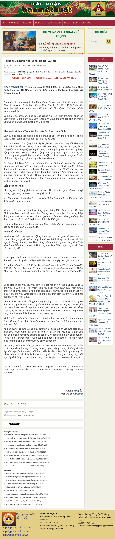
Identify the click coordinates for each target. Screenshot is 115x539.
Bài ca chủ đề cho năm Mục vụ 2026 (105, 239)
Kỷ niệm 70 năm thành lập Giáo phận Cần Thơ (100, 194)
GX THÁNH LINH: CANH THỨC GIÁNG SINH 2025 (100, 98)
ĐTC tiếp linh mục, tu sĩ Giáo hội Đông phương (22, 462)
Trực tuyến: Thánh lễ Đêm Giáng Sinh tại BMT (99, 155)
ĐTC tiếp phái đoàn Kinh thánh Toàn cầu (20, 504)
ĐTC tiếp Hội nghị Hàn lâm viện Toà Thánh (21, 477)
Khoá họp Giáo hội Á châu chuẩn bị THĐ (20, 466)
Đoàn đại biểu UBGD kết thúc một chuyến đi (21, 459)
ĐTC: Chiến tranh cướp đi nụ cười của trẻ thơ (22, 480)
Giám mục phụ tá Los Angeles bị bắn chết (20, 473)
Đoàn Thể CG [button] (71, 23)
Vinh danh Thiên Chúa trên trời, (104, 146)
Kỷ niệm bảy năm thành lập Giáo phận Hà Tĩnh (100, 204)
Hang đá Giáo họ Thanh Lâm (105, 171)
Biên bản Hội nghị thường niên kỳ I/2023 (105, 289)
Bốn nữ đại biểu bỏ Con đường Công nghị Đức (22, 455)
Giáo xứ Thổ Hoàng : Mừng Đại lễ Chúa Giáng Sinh (99, 70)
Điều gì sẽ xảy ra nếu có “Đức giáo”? (19, 487)
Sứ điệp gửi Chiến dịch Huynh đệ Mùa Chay (21, 452)
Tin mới (101, 59)
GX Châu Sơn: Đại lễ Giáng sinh (105, 88)
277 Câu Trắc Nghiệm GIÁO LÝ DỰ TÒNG (105, 256)
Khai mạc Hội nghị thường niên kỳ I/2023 (100, 280)
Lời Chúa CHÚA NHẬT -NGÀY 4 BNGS (100, 108)
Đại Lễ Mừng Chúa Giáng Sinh (57, 43)
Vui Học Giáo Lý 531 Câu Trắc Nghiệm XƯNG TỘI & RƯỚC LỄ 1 (100, 300)
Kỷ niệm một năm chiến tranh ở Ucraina (20, 484)
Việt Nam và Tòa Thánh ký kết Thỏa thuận (100, 322)
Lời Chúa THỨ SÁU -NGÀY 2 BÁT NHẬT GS (99, 222)
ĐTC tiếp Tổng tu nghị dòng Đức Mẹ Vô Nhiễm (22, 497)
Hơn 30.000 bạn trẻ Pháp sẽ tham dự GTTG (21, 441)
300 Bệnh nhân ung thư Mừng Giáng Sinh (104, 231)
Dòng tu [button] (39, 23)
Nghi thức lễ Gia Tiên (104, 263)
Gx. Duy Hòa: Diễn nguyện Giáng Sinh (103, 80)
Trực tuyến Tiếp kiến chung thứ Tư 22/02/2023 (22, 435)
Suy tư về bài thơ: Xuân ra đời (105, 164)
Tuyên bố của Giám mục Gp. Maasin (18, 501)
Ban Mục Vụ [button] (54, 23)
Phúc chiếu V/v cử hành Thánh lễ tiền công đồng (23, 438)
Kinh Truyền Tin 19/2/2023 (15, 490)
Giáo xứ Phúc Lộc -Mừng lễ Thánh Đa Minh (105, 331)
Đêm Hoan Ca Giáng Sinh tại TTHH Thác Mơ (99, 185)
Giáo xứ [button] (27, 23)
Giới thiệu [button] (14, 23)
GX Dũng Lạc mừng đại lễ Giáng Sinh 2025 (104, 126)
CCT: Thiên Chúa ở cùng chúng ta (105, 178)
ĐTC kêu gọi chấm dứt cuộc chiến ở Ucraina (21, 445)
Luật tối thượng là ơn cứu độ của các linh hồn (22, 494)
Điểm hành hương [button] (11, 29)
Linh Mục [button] (86, 23)
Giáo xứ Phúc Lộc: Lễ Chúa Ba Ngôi (104, 340)
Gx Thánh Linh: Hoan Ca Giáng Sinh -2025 (104, 213)
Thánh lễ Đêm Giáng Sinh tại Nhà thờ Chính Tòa (99, 137)
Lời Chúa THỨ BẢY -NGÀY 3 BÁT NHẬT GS (99, 117)
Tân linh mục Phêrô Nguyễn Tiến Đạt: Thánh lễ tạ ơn (100, 312)
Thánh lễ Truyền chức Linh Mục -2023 (104, 271)
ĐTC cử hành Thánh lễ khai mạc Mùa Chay (21, 448)
